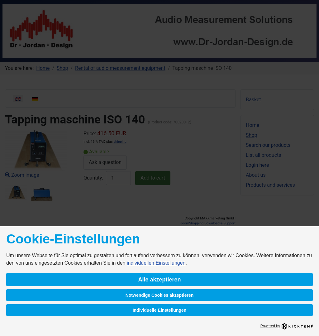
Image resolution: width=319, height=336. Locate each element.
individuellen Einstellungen (156, 263)
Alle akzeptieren (159, 279)
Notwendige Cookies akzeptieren (160, 295)
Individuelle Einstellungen (160, 310)
